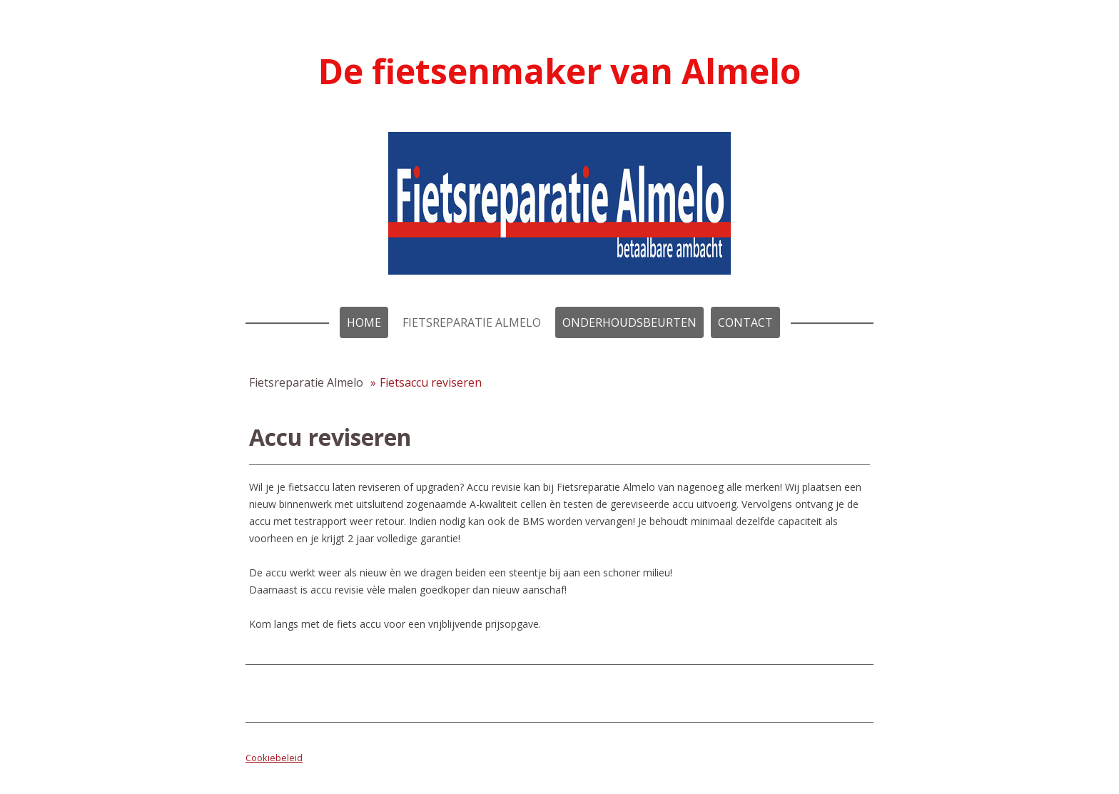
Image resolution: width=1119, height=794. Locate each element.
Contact (745, 322)
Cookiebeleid (274, 757)
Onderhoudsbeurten (629, 322)
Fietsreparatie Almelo (471, 322)
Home (364, 322)
